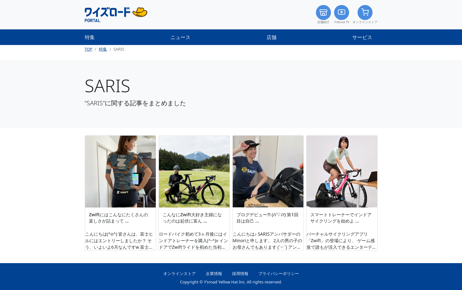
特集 (90, 37)
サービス (362, 37)
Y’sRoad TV (341, 14)
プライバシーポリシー (278, 273)
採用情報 (240, 273)
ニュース (180, 37)
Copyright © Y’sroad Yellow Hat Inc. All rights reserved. (231, 282)
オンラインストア (365, 14)
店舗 (272, 37)
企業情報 (214, 273)
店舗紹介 (323, 14)
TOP (89, 49)
